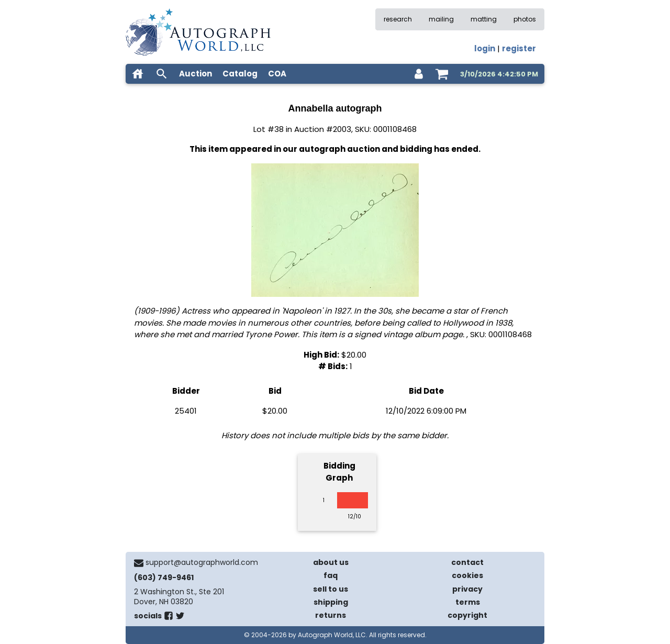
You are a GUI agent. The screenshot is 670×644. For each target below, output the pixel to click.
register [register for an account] (519, 48)
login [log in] (484, 48)
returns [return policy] (330, 615)
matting (484, 19)
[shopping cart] (442, 74)
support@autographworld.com (202, 562)
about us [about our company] (331, 562)
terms (467, 602)
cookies (467, 575)
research (398, 19)
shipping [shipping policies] (331, 602)
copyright (467, 615)
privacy (467, 589)
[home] (137, 74)
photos (524, 19)
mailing (441, 19)
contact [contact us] (467, 562)
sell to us (330, 589)
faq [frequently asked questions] (330, 575)
